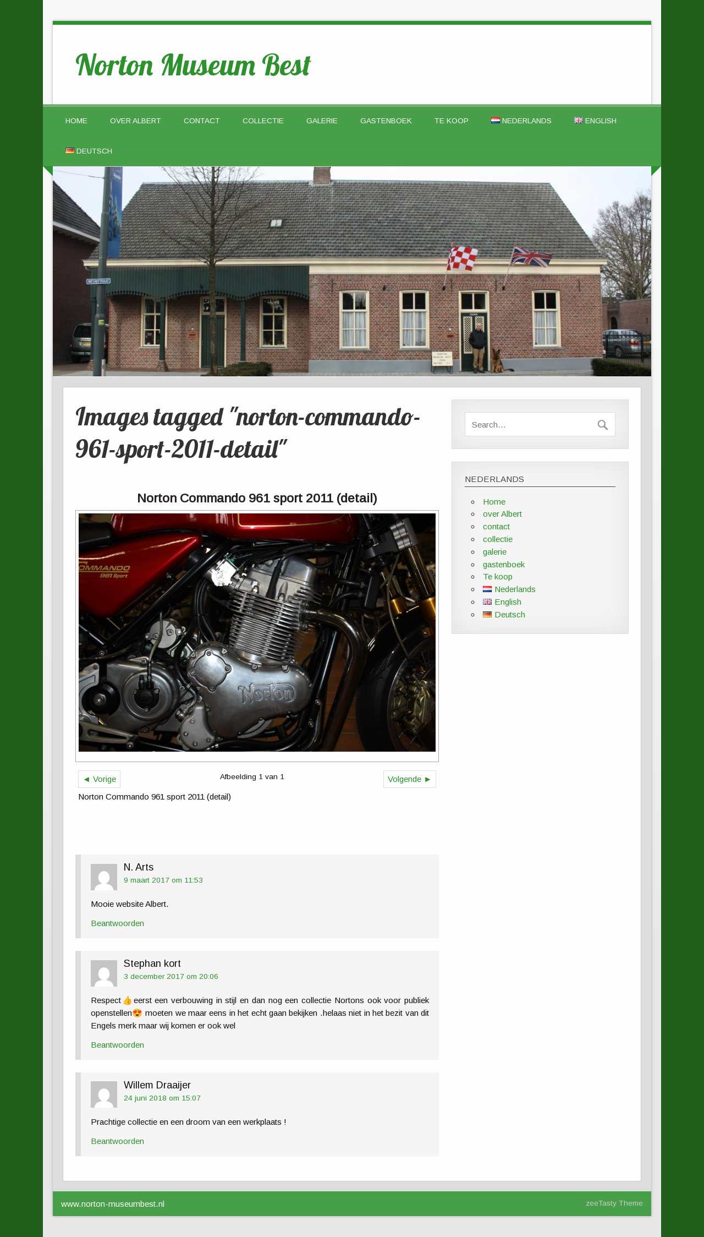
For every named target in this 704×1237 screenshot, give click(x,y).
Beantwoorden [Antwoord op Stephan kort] (117, 1044)
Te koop (452, 121)
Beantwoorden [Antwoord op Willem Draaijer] (117, 1141)
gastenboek (386, 121)
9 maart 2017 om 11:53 (163, 880)
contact (202, 121)
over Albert (135, 121)
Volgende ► (410, 779)
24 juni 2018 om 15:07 (162, 1098)
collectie (263, 121)
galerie (322, 121)
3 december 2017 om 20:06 (171, 976)
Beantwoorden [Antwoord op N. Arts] (117, 923)
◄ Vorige (99, 779)
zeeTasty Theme (614, 1203)
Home (76, 121)
